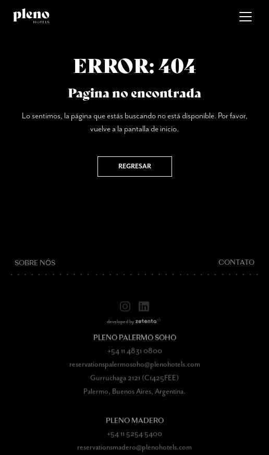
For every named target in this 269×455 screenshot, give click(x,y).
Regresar (134, 166)
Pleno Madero (135, 427)
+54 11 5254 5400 (134, 440)
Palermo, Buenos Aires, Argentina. (134, 397)
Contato (236, 269)
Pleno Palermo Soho (134, 344)
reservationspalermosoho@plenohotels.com (134, 370)
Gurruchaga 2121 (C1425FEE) (134, 384)
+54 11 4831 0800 (134, 357)
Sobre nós (35, 269)
